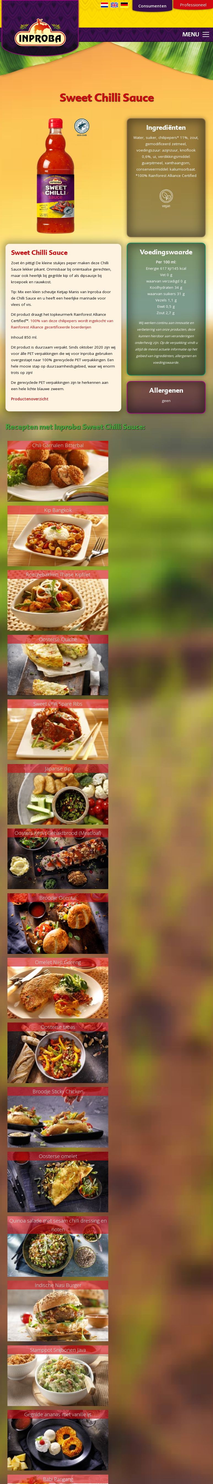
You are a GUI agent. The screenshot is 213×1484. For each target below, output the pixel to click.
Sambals (10, 1414)
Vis (5, 1315)
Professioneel (193, 4)
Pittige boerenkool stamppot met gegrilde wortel (56, 1161)
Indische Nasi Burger (157, 833)
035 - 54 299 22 (127, 1420)
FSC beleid (118, 1323)
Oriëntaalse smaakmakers (26, 1407)
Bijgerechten (13, 1340)
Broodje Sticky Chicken (56, 768)
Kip (5, 1321)
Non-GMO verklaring (127, 1329)
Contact (116, 1293)
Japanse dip (157, 574)
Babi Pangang (56, 962)
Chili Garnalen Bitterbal (56, 445)
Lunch (8, 1359)
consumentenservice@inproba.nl (137, 1414)
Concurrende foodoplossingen (136, 1255)
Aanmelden (52, 1282)
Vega (7, 1328)
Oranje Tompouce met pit (157, 962)
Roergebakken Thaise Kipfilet (56, 510)
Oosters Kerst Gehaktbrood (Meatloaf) (56, 639)
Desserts (10, 1347)
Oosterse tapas (157, 704)
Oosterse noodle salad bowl (157, 1156)
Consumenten (152, 6)
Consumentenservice (74, 1472)
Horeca (115, 1274)
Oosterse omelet (157, 768)
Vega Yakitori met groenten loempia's (157, 1027)
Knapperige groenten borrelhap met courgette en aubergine (157, 1096)
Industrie (116, 1268)
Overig (8, 1365)
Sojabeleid (118, 1342)
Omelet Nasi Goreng (56, 704)
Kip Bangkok (157, 445)
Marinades (12, 1401)
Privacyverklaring (124, 1336)
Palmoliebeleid (122, 1317)
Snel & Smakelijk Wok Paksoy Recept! (56, 1092)
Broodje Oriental (157, 639)
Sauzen (9, 1420)
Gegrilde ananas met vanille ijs (157, 898)
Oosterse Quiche (157, 510)
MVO (113, 1287)
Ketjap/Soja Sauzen (20, 1388)
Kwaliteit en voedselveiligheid (134, 1280)
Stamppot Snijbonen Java (56, 898)
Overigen (11, 1433)
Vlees (7, 1309)
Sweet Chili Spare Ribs (55, 574)
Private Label (120, 1261)
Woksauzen (13, 1426)
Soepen (9, 1334)
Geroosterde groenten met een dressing (56, 1027)
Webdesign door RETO (157, 1475)
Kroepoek (11, 1395)
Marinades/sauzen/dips (23, 1353)
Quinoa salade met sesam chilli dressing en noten (56, 837)
